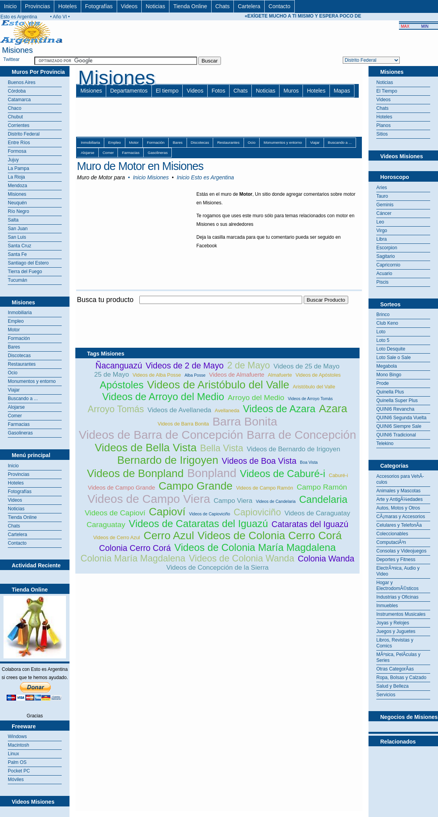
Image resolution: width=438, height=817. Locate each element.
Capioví (167, 512)
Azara (333, 408)
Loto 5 (382, 340)
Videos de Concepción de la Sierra (217, 567)
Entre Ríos (19, 142)
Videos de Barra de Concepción (161, 434)
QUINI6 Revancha (395, 409)
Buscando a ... (23, 398)
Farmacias (19, 424)
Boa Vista (308, 462)
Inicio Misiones (151, 177)
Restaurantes (22, 364)
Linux (13, 753)
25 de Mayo (111, 374)
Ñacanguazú (118, 365)
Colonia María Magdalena (132, 558)
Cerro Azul (169, 535)
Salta (13, 220)
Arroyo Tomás (116, 409)
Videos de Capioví (115, 513)
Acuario (384, 273)
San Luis (17, 237)
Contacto (279, 6)
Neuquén (17, 203)
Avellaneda (227, 410)
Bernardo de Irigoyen (167, 460)
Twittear (11, 59)
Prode (382, 383)
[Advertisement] (217, 308)
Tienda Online (190, 6)
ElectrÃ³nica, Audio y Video (398, 571)
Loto (380, 331)
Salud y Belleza (392, 686)
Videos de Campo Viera (148, 498)
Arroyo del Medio (256, 397)
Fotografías (99, 6)
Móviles (16, 779)
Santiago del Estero (28, 263)
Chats (222, 6)
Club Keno (387, 323)
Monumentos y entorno (32, 381)
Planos (383, 125)
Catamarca (19, 99)
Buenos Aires (22, 82)
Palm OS (17, 762)
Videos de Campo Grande (121, 487)
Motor (14, 330)
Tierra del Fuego (25, 271)
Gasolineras (20, 433)
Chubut (15, 117)
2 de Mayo (248, 365)
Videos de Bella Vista (146, 448)
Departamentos (129, 91)
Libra (381, 239)
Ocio (13, 372)
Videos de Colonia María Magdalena (255, 547)
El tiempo (167, 91)
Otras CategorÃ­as (395, 669)
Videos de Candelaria (276, 501)
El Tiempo (386, 91)
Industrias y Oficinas (397, 597)
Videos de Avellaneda (179, 410)
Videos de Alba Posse (156, 375)
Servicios (385, 694)
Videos (129, 6)
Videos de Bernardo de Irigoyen (293, 449)
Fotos (218, 91)
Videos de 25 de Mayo (306, 366)
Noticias (155, 6)
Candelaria (323, 499)
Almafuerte (280, 375)
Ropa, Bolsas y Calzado (401, 677)
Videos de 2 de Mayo (185, 365)
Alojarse (16, 407)
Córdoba (17, 91)
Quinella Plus (390, 392)
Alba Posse (195, 375)
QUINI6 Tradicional (396, 435)
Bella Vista (221, 448)
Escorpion (386, 247)
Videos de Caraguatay (317, 513)
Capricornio (388, 265)
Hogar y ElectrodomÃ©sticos (397, 585)
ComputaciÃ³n (391, 542)
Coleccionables (392, 533)
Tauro (382, 196)
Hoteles (67, 6)
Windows (17, 736)
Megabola (386, 366)
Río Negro (18, 211)
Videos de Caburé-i (283, 473)
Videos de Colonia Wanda (241, 558)
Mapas (342, 91)
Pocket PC (19, 771)
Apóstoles (121, 384)
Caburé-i (338, 475)
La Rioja (16, 177)
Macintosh (18, 745)
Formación (19, 338)
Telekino (384, 443)
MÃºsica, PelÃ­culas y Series (398, 657)
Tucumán (17, 280)
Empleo (16, 321)
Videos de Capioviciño (209, 513)
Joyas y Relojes (392, 623)
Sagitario (385, 256)
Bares (14, 347)
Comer (15, 415)
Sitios (382, 134)
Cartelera (249, 6)
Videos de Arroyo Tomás (310, 398)
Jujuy (13, 160)
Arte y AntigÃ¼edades (399, 499)
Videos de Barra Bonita (183, 424)
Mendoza (17, 185)
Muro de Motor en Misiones (140, 166)
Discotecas (19, 355)
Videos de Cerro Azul (116, 537)
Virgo (381, 230)
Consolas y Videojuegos (401, 551)
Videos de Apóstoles (318, 375)
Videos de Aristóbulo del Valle (218, 385)
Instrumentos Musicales (401, 614)
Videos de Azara (279, 408)
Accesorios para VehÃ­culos (400, 479)
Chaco (14, 108)
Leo (380, 222)
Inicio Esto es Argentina (205, 177)
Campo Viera (233, 500)
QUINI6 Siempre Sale (398, 426)
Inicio (10, 6)
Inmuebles (387, 605)
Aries (381, 187)
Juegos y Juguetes (395, 631)
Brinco (383, 314)
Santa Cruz (19, 245)
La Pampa (18, 168)
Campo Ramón (322, 487)
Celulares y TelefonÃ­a (399, 525)
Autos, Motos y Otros (398, 508)
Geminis (384, 204)
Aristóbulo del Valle (314, 387)
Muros (291, 91)
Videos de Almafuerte (237, 374)
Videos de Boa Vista (259, 461)
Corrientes (18, 125)
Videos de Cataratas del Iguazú (198, 523)
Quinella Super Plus (397, 400)
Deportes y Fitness (395, 559)
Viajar (14, 390)
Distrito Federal (23, 134)
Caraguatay (106, 524)
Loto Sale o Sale (393, 357)
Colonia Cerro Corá (135, 548)
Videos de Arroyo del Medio (163, 396)
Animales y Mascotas (398, 490)
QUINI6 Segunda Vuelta (401, 417)
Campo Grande (195, 486)
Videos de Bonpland (135, 473)
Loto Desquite (390, 349)
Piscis (382, 282)
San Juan (18, 228)
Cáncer (384, 213)
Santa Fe (17, 254)
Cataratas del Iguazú (309, 524)
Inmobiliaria (20, 312)
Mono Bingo (388, 374)
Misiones (17, 194)
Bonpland (211, 473)
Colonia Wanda (326, 558)
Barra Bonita (244, 421)
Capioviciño (257, 512)
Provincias (37, 6)
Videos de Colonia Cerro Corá (270, 535)
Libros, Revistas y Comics (394, 643)
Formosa (17, 151)
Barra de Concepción (301, 434)
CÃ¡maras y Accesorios (400, 516)
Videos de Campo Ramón (264, 488)
